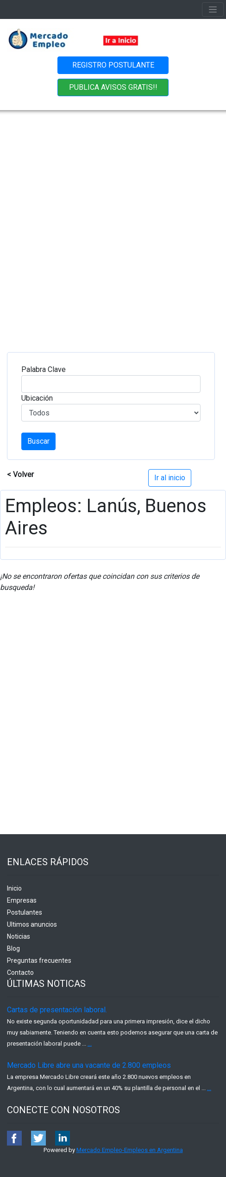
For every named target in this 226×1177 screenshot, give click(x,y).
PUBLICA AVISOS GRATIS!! (113, 87)
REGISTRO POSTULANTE (113, 65)
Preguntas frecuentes (39, 960)
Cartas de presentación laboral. (57, 1009)
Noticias (18, 936)
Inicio (14, 888)
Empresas (22, 900)
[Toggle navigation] (213, 9)
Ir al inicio (169, 477)
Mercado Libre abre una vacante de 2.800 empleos (89, 1065)
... (90, 1043)
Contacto (20, 972)
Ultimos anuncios (32, 924)
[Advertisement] (109, 224)
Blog (13, 948)
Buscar (38, 441)
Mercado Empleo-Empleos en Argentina (129, 1149)
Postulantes (24, 912)
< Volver (20, 474)
